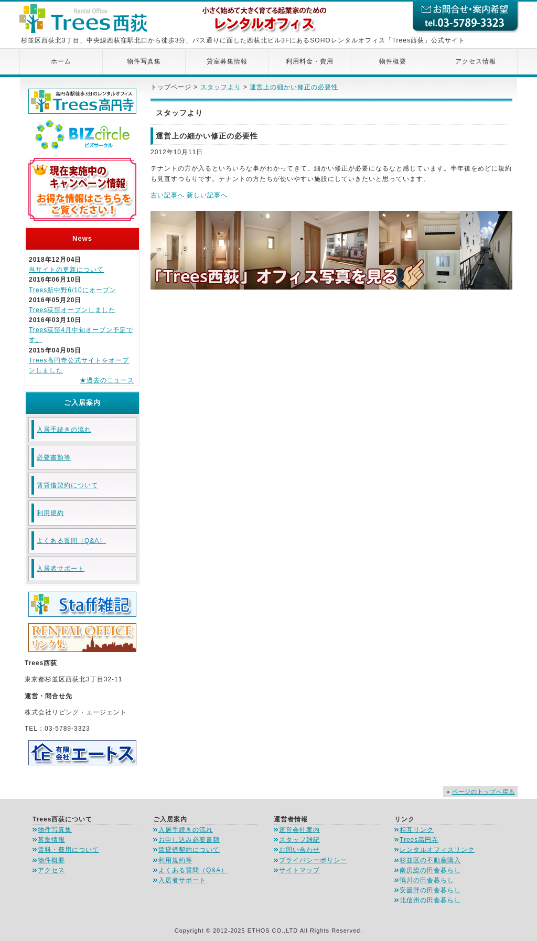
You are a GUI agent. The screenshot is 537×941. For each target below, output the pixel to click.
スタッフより (220, 87)
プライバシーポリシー (313, 860)
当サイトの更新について (66, 269)
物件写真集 (144, 61)
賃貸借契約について (67, 485)
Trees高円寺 (419, 839)
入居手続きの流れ (64, 429)
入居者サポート (60, 568)
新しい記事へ (207, 195)
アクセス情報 (475, 61)
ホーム (61, 61)
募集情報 (51, 839)
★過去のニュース (107, 380)
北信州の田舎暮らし (430, 900)
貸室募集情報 (227, 61)
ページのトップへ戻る (483, 791)
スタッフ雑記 (299, 839)
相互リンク (417, 829)
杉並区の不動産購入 (430, 860)
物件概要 (392, 61)
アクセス (51, 870)
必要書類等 (54, 457)
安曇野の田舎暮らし (430, 890)
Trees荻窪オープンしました (72, 310)
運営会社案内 (299, 829)
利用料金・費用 (310, 61)
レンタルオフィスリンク (437, 849)
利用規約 (50, 513)
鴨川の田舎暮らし (427, 880)
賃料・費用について (68, 849)
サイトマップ (299, 870)
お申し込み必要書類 (189, 839)
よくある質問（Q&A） (71, 540)
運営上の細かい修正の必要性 (294, 87)
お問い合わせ (299, 849)
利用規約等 (175, 860)
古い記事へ (168, 195)
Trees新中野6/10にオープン (72, 290)
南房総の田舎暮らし (430, 870)
